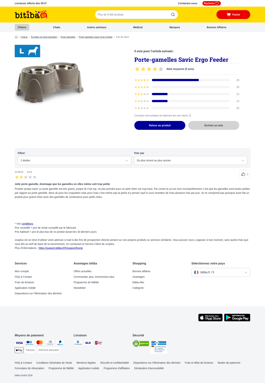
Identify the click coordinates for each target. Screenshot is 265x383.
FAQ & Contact (23, 276)
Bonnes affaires (141, 271)
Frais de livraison (24, 282)
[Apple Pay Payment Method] (19, 350)
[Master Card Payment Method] (39, 343)
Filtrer (21, 153)
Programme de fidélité (86, 282)
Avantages (138, 276)
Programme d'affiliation (117, 368)
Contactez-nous (187, 3)
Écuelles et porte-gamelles (44, 37)
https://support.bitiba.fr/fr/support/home (61, 248)
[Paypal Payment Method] (60, 343)
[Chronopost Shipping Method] (78, 343)
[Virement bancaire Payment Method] (48, 350)
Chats (56, 27)
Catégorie (138, 287)
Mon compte (22, 271)
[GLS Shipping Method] (88, 343)
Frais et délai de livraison (199, 362)
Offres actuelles (82, 271)
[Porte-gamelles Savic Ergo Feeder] (50, 80)
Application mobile (25, 287)
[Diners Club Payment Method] (50, 343)
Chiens (22, 27)
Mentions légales (86, 362)
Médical (137, 27)
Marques (174, 27)
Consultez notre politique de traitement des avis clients (163, 115)
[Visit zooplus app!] (210, 320)
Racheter (211, 3)
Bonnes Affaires (217, 27)
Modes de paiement (229, 362)
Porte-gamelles (68, 37)
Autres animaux (96, 27)
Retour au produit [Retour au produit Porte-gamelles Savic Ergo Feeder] (160, 125)
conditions (27, 223)
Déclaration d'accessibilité (149, 368)
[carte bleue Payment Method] (29, 343)
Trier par (139, 153)
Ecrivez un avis (213, 125)
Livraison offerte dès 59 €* (31, 3)
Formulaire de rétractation (29, 368)
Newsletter (80, 287)
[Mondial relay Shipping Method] (98, 343)
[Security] (140, 344)
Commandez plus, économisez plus (94, 276)
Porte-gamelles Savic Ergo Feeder (95, 37)
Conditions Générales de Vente (54, 362)
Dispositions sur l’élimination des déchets (38, 293)
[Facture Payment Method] (30, 350)
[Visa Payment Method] (19, 343)
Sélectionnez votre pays (208, 263)
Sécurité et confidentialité (114, 362)
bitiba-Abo (138, 282)
